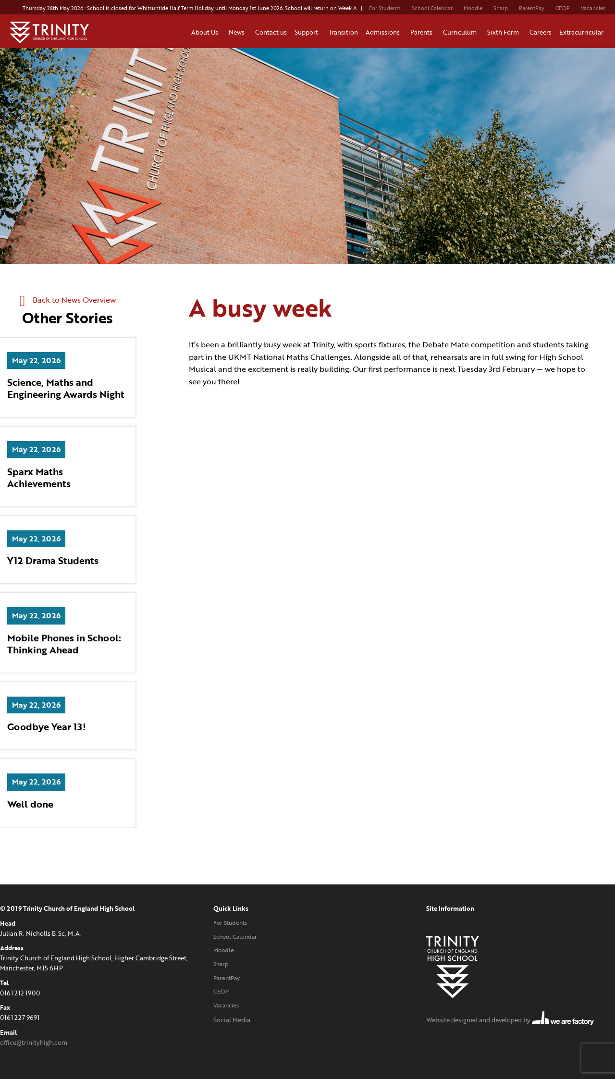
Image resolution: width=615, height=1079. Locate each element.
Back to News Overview (67, 300)
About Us (206, 32)
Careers (540, 32)
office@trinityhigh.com (33, 1042)
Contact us (271, 32)
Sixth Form (504, 32)
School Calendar (432, 8)
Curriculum (461, 32)
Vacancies (593, 8)
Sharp (500, 8)
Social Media (231, 1020)
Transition (343, 32)
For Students (385, 8)
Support (308, 32)
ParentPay (531, 8)
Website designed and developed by (510, 1020)
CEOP (562, 8)
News (238, 32)
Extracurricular (582, 32)
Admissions (384, 32)
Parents (422, 32)
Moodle (473, 8)
